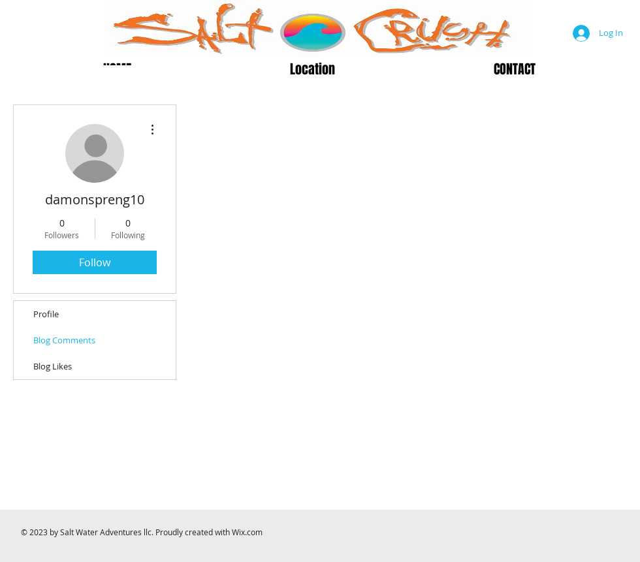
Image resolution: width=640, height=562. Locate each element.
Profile (46, 314)
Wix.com (247, 532)
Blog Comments (64, 340)
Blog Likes (52, 366)
